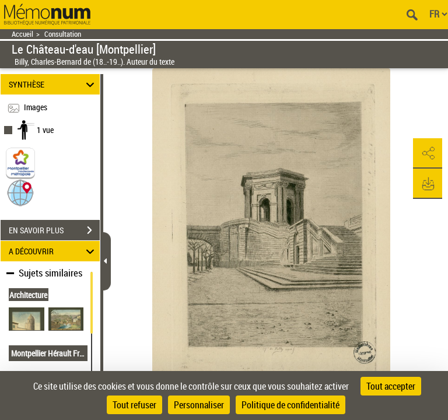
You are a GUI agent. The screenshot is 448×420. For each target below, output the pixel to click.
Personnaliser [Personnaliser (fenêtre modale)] (199, 404)
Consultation (62, 34)
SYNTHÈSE (53, 84)
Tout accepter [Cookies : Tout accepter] (390, 386)
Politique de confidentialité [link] (291, 404)
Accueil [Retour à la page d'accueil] (22, 34)
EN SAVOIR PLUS (54, 230)
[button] (20, 192)
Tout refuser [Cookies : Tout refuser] (134, 404)
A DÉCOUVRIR (53, 251)
